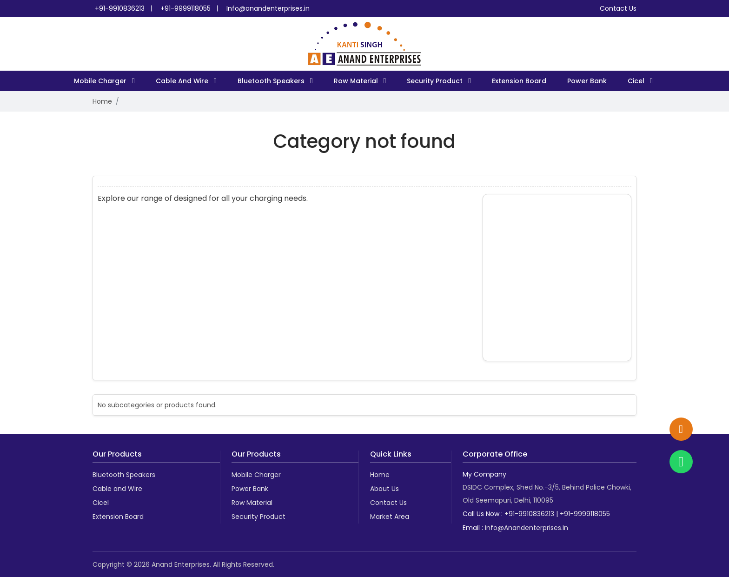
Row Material (357, 81)
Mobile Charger (101, 81)
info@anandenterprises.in (526, 527)
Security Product (435, 81)
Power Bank (587, 81)
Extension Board (519, 81)
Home (102, 101)
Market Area (389, 516)
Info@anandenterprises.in (268, 8)
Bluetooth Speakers (272, 81)
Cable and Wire (183, 81)
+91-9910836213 (120, 8)
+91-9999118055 (185, 8)
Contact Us (618, 8)
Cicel (637, 81)
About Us (384, 488)
